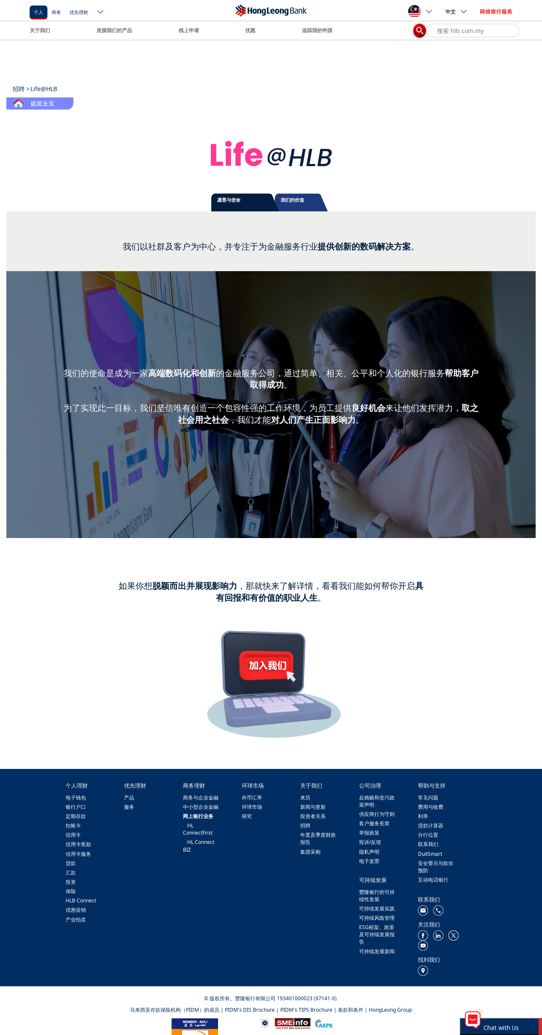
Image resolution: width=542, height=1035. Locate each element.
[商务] (56, 12)
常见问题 (428, 797)
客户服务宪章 (374, 823)
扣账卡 (73, 825)
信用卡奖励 (78, 844)
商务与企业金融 (200, 797)
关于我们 (40, 30)
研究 (247, 816)
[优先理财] (78, 12)
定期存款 (76, 816)
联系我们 (428, 844)
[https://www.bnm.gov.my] (264, 1023)
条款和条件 (350, 1009)
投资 (71, 881)
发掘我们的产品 (114, 30)
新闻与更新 (313, 806)
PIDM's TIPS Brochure (306, 1009)
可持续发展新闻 (377, 951)
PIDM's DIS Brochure (250, 1009)
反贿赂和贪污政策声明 (377, 801)
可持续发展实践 (377, 908)
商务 (56, 12)
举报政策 (369, 832)
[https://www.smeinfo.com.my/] (292, 1022)
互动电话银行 (433, 879)
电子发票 (369, 861)
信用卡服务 (78, 853)
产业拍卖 (76, 919)
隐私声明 (369, 851)
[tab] (245, 202)
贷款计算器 (430, 825)
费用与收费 (430, 806)
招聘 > (21, 89)
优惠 (250, 30)
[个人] (38, 12)
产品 (129, 797)
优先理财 (78, 12)
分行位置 (428, 834)
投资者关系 (313, 816)
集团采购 (310, 851)
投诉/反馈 (370, 842)
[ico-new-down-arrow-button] (100, 12)
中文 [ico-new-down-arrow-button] (456, 11)
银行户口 (76, 806)
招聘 (305, 825)
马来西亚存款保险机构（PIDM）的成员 (174, 1009)
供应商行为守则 (377, 814)
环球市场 (252, 806)
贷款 (71, 863)
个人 (38, 12)
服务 (129, 806)
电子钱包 (76, 797)
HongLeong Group (390, 1009)
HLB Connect (81, 900)
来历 (305, 797)
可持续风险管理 (377, 917)
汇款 (71, 872)
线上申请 (189, 30)
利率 (423, 816)
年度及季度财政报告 (318, 838)
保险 (71, 891)
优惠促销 (76, 909)
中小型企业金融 (200, 806)
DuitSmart (430, 853)
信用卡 (73, 834)
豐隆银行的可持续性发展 (377, 895)
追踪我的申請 (317, 30)
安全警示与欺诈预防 (436, 867)
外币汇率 (252, 797)
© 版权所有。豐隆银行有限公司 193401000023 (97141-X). (271, 998)
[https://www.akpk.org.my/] (324, 1023)
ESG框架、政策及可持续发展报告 (377, 934)
